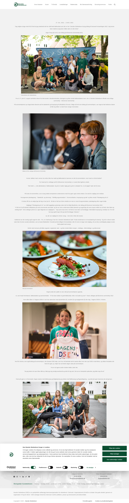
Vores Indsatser (38, 4)
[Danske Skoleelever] (20, 4)
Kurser (47, 4)
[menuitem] (38, 4)
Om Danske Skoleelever (48, 461)
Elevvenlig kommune (100, 4)
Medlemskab (73, 4)
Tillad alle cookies (114, 480)
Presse (43, 464)
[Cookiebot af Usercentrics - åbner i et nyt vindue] (11, 499)
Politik (110, 4)
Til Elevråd (54, 4)
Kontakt (43, 459)
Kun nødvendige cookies (114, 491)
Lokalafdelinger (64, 4)
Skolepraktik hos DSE (47, 466)
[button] (114, 4)
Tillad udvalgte (114, 486)
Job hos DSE (45, 468)
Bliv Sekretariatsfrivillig (86, 4)
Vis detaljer (90, 499)
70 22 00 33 (17, 459)
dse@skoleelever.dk (19, 461)
